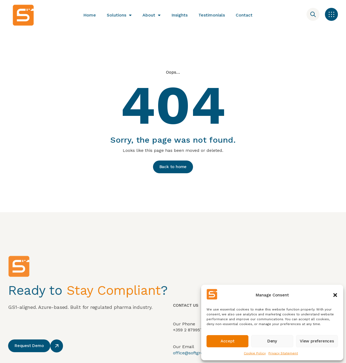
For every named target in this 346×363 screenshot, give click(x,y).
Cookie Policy (255, 353)
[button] (335, 295)
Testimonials (211, 15)
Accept (228, 341)
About (151, 15)
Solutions (119, 15)
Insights (179, 15)
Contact (244, 15)
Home (89, 15)
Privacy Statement (283, 353)
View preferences (317, 341)
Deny (272, 341)
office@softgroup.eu (194, 358)
